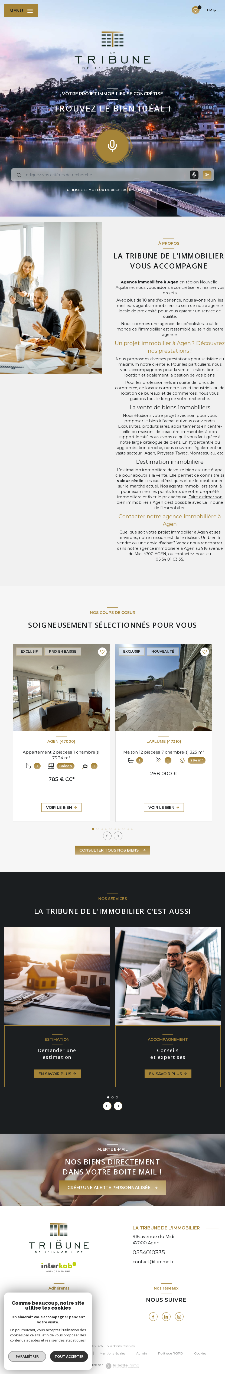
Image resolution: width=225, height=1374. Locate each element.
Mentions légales (112, 1353)
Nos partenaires (76, 1353)
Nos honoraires (41, 1353)
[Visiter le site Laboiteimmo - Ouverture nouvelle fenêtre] (122, 1366)
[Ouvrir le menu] (21, 10)
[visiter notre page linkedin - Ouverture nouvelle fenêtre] (166, 1316)
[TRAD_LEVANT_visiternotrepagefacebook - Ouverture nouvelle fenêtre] (153, 1316)
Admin (141, 1353)
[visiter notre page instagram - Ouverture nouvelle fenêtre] (179, 1316)
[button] (118, 836)
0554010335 (149, 1252)
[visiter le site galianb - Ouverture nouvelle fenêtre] (67, 1317)
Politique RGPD (170, 1353)
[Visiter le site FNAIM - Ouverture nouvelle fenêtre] (41, 1316)
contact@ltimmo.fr (153, 1261)
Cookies (200, 1353)
